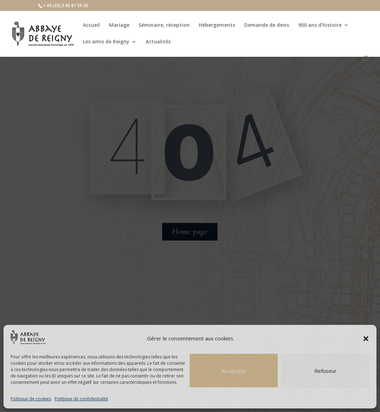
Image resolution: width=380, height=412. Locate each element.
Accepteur (233, 370)
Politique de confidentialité (81, 399)
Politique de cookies (31, 399)
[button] (365, 338)
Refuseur (325, 370)
